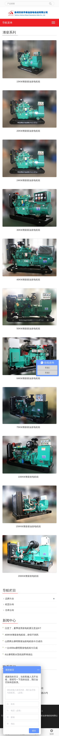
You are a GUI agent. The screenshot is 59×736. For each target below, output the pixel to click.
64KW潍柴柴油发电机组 (28, 378)
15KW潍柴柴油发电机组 (28, 81)
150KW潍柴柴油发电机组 (28, 526)
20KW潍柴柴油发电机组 (28, 131)
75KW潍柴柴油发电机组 (28, 427)
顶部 (51, 731)
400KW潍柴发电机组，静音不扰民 (22, 634)
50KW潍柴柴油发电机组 (28, 328)
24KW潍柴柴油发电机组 (28, 180)
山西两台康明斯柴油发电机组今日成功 (23, 641)
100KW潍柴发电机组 (28, 477)
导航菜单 (7, 22)
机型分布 (9, 604)
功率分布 (9, 610)
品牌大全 (9, 598)
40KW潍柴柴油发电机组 (28, 279)
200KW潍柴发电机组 (28, 576)
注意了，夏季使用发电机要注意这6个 (23, 628)
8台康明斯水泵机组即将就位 (19, 654)
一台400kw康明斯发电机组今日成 (21, 648)
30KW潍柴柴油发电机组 (28, 230)
